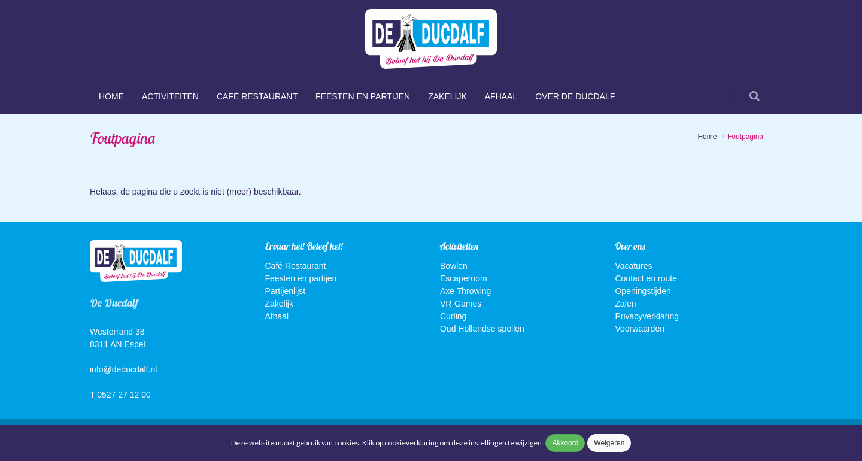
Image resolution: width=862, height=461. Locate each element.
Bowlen (454, 266)
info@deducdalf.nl (123, 369)
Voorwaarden (639, 328)
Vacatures (633, 266)
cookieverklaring (411, 442)
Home (111, 96)
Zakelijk (447, 96)
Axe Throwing (465, 291)
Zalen (625, 303)
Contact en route (646, 278)
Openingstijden (642, 291)
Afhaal (501, 96)
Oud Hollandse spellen (482, 328)
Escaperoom (463, 278)
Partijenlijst (285, 291)
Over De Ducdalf (575, 96)
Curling (453, 316)
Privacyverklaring (647, 316)
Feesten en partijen (362, 96)
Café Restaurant (257, 96)
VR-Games (460, 303)
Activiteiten (170, 96)
